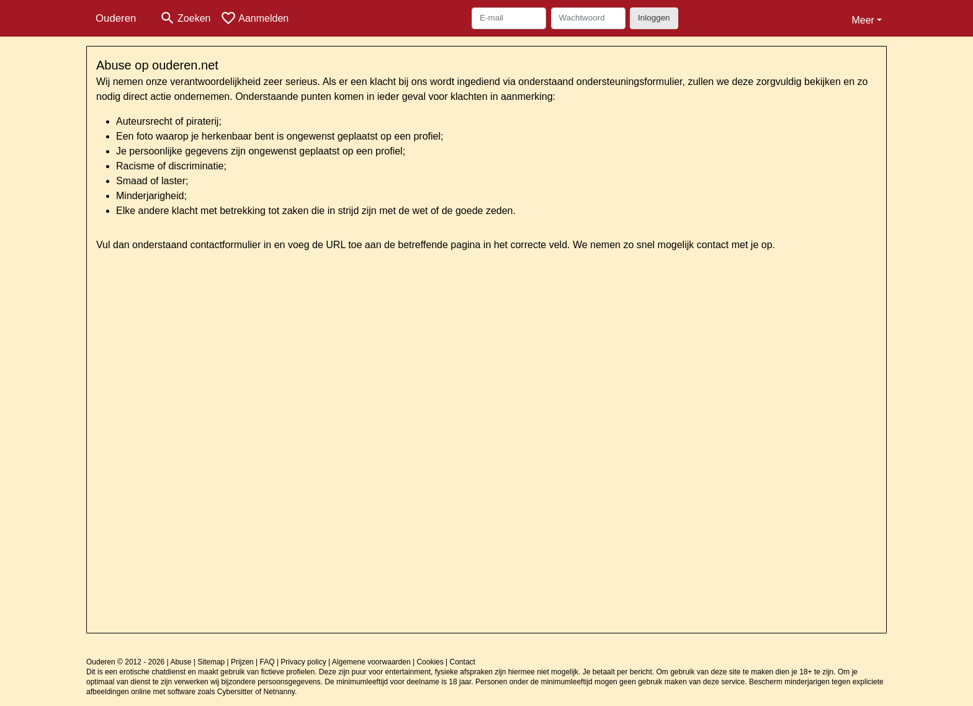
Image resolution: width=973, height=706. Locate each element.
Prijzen (242, 662)
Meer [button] (862, 20)
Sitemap (211, 662)
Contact (462, 662)
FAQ (267, 662)
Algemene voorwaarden (371, 662)
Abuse (180, 662)
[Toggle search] (185, 18)
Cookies (429, 662)
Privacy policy (303, 662)
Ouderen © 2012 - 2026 (125, 662)
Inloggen (654, 17)
